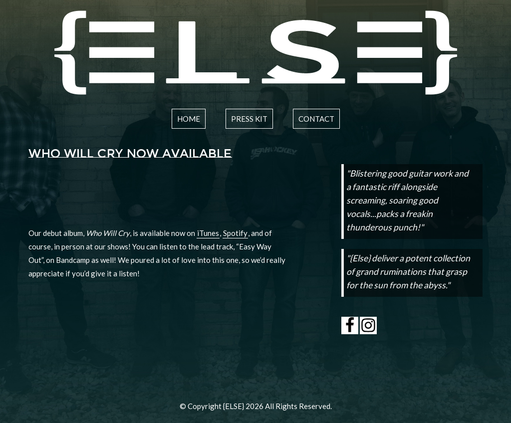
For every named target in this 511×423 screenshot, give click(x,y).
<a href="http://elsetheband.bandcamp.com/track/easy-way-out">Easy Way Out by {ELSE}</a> (157, 196)
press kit (249, 118)
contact (316, 118)
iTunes (208, 232)
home (188, 118)
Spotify (235, 232)
